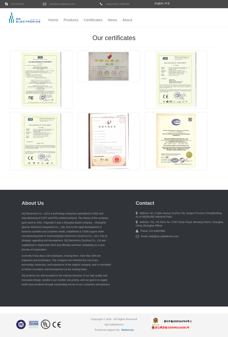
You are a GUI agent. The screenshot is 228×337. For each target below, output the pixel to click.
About (127, 20)
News (112, 20)
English (159, 3)
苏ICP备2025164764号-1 (178, 321)
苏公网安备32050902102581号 (170, 327)
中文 (167, 3)
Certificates (93, 20)
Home (53, 20)
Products (71, 20)
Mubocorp (127, 329)
